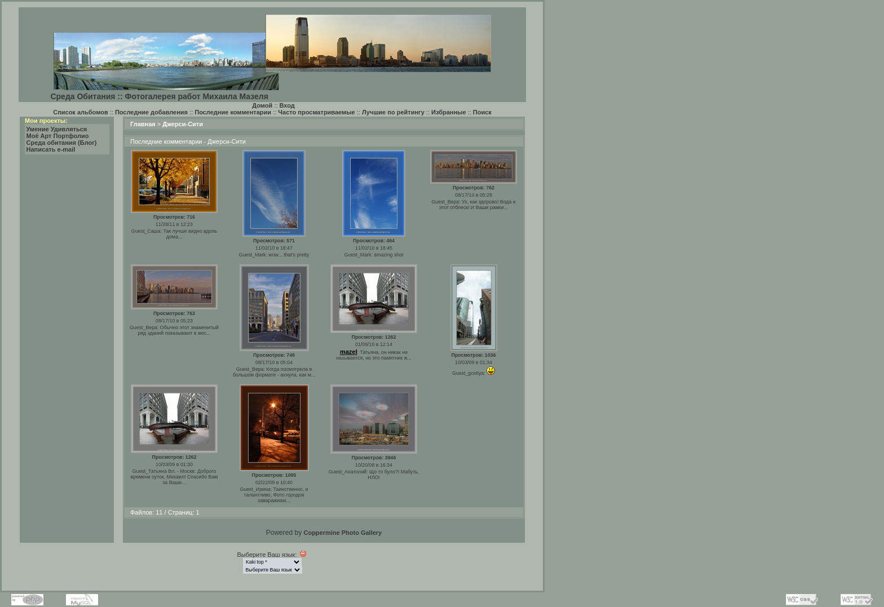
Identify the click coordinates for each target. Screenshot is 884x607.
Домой (262, 105)
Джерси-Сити (182, 124)
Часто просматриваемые (316, 112)
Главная (143, 124)
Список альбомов (80, 112)
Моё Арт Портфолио (57, 135)
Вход (287, 105)
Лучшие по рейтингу (393, 112)
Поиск (482, 112)
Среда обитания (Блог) (61, 142)
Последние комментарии (233, 112)
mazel (348, 351)
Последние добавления (151, 112)
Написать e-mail (51, 149)
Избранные (448, 112)
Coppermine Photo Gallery (342, 532)
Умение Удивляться (56, 129)
